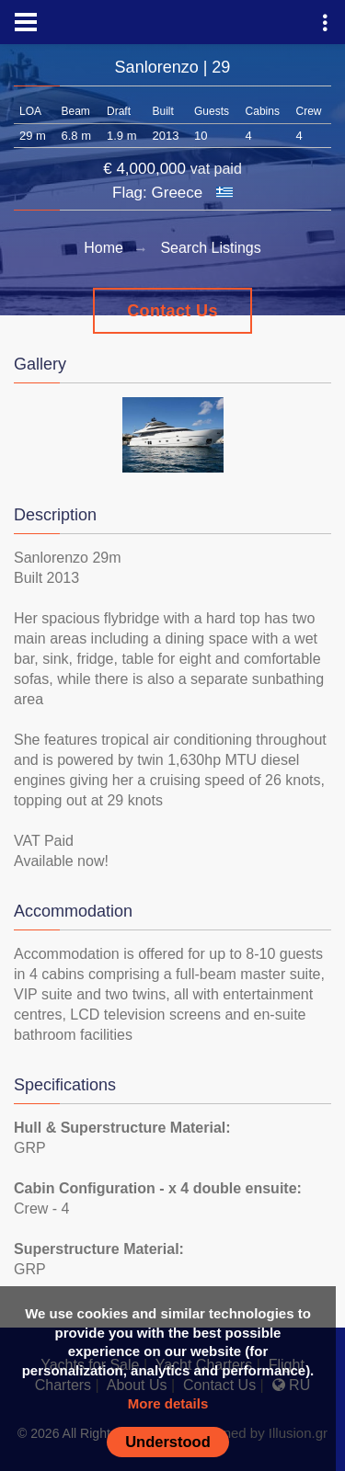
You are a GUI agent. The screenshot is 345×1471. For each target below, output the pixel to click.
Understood (168, 1441)
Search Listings (210, 248)
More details (168, 1403)
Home (103, 248)
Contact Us (172, 311)
